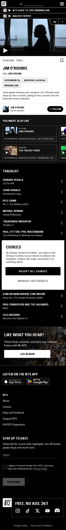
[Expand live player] (62, 22)
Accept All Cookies (33, 271)
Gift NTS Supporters (14, 424)
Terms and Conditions (41, 525)
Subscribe (13, 482)
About (6, 400)
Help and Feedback (13, 412)
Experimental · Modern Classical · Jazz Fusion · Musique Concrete (29, 139)
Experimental (12, 80)
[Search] (21, 4)
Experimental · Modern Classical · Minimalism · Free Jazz (29, 158)
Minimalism (11, 85)
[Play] (33, 37)
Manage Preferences (33, 281)
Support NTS (10, 418)
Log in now (27, 354)
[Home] (3, 3)
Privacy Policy (40, 468)
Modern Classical (35, 80)
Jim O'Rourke (15, 73)
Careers (7, 406)
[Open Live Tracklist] (53, 22)
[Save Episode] (62, 60)
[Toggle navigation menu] (62, 4)
